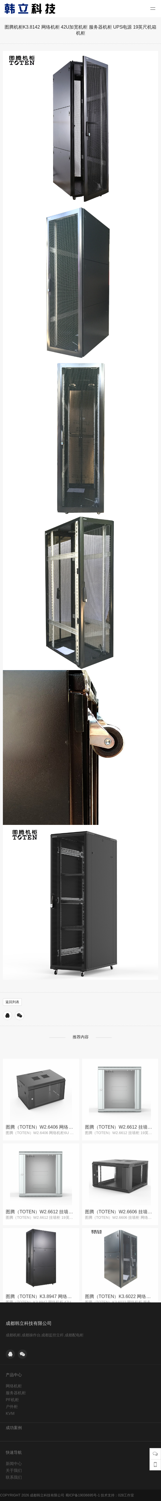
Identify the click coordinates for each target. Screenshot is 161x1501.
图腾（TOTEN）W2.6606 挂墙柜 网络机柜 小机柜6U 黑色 (120, 1277)
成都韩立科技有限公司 (29, 1359)
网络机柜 (14, 1427)
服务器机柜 (16, 1434)
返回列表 (12, 1002)
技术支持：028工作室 (117, 1495)
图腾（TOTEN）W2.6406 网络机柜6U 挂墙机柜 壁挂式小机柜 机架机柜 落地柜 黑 (41, 1192)
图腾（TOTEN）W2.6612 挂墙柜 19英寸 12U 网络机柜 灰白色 (120, 1192)
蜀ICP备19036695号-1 (82, 1495)
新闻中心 (14, 1489)
